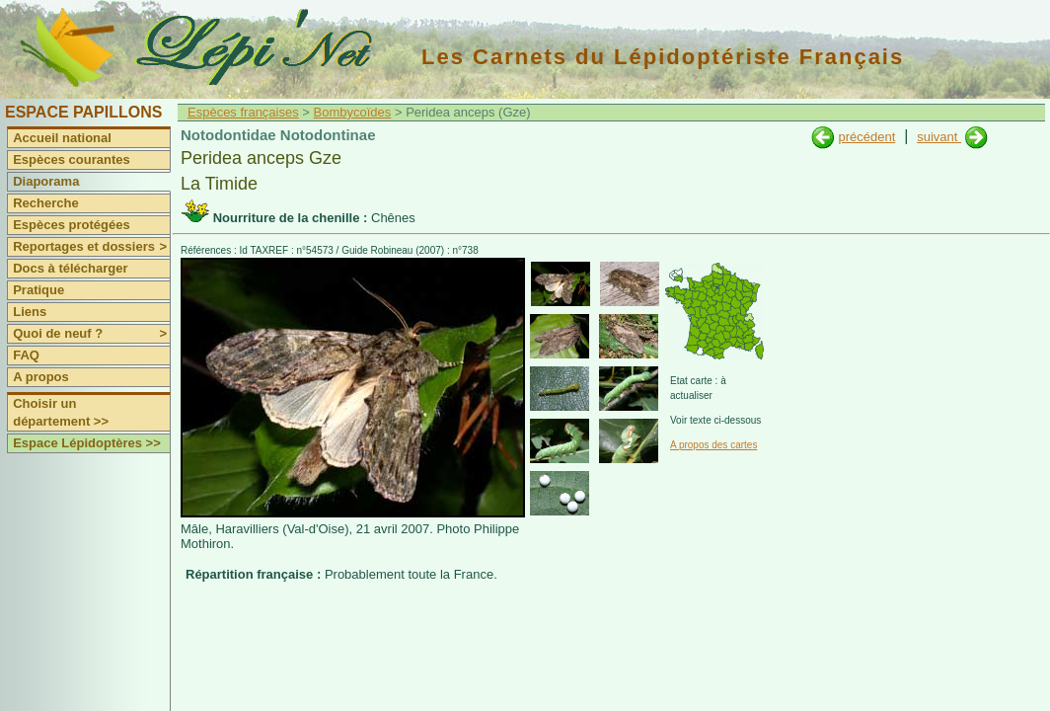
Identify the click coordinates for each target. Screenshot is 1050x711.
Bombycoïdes (353, 112)
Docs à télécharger (70, 268)
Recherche (45, 203)
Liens (29, 311)
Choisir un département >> (61, 412)
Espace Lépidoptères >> (87, 442)
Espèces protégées (71, 224)
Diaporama (46, 181)
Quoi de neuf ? (91, 334)
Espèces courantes (71, 159)
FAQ (26, 355)
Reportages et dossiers (91, 247)
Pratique (38, 289)
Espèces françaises (243, 112)
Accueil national (62, 137)
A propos (41, 376)
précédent (866, 136)
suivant (939, 136)
